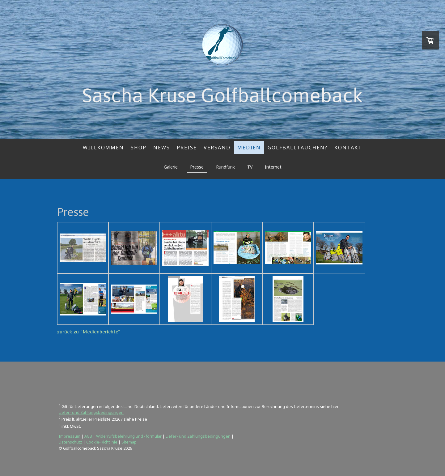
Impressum (69, 436)
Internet (273, 167)
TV (249, 167)
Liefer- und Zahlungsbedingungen (91, 412)
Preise (187, 147)
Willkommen (103, 147)
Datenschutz (70, 442)
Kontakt (348, 147)
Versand (217, 147)
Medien (249, 147)
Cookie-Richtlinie (101, 442)
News (161, 147)
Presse (197, 167)
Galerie (171, 167)
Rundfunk (225, 167)
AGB (88, 436)
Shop (138, 147)
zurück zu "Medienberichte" (88, 331)
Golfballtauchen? (298, 147)
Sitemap (129, 442)
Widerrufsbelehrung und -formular (129, 436)
